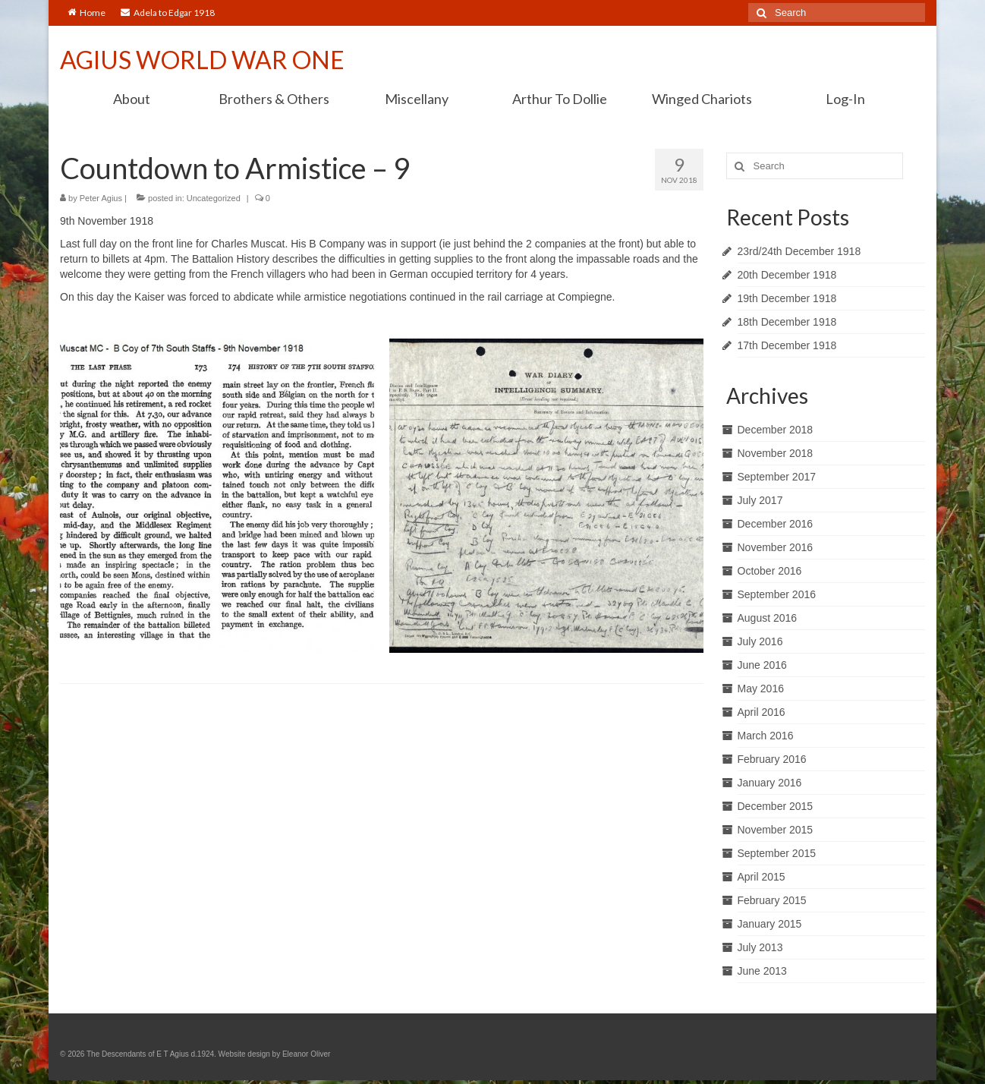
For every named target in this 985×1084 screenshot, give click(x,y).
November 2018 (775, 453)
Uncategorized (214, 198)
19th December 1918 (787, 298)
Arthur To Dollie (559, 98)
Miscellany (416, 98)
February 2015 (772, 900)
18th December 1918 (787, 322)
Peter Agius (101, 198)
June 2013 (762, 971)
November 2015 (775, 830)
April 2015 (761, 877)
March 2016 (766, 735)
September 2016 (777, 594)
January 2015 (770, 924)
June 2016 (762, 665)
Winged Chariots (702, 98)
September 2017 (777, 477)
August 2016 (768, 618)
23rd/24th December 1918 (799, 251)
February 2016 (772, 759)
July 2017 (760, 500)
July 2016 (760, 641)
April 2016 (761, 712)
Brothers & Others (274, 98)
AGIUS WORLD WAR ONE (202, 59)
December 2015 (775, 806)
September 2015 (777, 853)
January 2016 (770, 783)
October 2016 (770, 571)
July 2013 (760, 947)
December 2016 (775, 524)
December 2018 (775, 430)
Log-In (845, 98)
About (131, 98)
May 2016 (761, 688)
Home (86, 12)
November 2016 (775, 547)
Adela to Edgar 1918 (168, 12)
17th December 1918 (787, 345)
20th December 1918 (787, 275)
